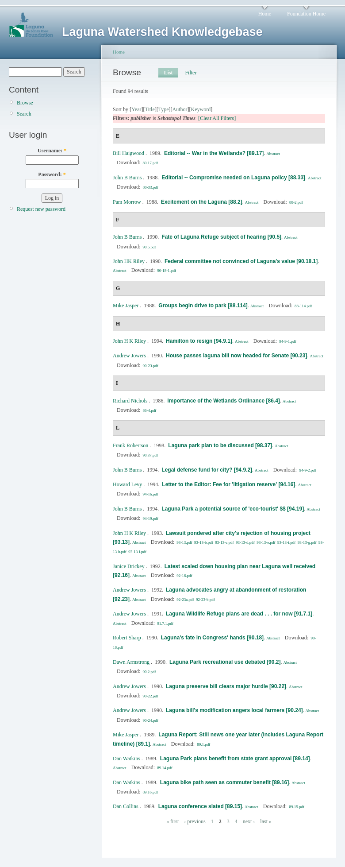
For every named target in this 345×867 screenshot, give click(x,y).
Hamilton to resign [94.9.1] (199, 341)
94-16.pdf (150, 494)
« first (172, 821)
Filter (190, 73)
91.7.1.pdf (165, 623)
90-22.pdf (150, 696)
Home (264, 14)
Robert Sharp (127, 638)
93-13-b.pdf (203, 542)
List (168, 73)
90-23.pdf (150, 366)
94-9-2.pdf (307, 470)
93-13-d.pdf (245, 542)
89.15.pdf (296, 807)
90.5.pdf (149, 247)
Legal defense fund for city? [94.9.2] (206, 470)
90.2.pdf (149, 672)
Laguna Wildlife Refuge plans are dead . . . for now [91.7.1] (239, 614)
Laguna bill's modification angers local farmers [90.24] (234, 710)
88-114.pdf (303, 306)
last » (266, 821)
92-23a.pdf (185, 599)
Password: (51, 174)
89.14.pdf (164, 768)
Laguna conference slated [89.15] (200, 806)
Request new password (41, 209)
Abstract (273, 153)
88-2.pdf (296, 202)
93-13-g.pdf (307, 542)
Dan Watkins (126, 758)
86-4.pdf (150, 410)
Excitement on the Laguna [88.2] (201, 202)
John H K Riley (129, 341)
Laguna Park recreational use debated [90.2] (224, 662)
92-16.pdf (184, 575)
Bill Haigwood (128, 153)
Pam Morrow (127, 202)
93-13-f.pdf (286, 542)
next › (249, 821)
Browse (25, 103)
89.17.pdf (150, 163)
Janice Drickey (129, 566)
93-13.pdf (184, 542)
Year (136, 109)
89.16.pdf (150, 792)
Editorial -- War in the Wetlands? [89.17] (214, 153)
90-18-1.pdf (166, 270)
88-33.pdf (150, 187)
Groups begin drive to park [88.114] (202, 305)
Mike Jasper (125, 305)
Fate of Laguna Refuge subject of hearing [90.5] (221, 237)
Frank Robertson (130, 445)
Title (149, 109)
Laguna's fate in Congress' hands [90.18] (212, 638)
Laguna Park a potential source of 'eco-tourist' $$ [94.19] (232, 509)
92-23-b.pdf (205, 599)
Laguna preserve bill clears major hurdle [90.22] (226, 686)
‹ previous (194, 821)
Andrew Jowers (129, 355)
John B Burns (127, 177)
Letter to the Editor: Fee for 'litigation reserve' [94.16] (228, 484)
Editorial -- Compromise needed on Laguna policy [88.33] (233, 177)
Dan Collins (125, 806)
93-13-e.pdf (266, 542)
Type (163, 109)
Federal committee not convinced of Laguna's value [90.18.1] (241, 261)
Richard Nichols (130, 401)
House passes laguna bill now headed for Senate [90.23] (236, 355)
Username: (52, 150)
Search (24, 114)
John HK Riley (129, 261)
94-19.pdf (150, 518)
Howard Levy (127, 484)
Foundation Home (306, 14)
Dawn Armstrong (131, 662)
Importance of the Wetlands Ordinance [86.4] (223, 401)
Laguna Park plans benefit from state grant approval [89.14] (235, 758)
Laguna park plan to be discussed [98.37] (220, 445)
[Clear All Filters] (217, 118)
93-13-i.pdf (137, 552)
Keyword (201, 109)
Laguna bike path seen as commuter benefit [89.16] (224, 782)
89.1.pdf (203, 744)
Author (180, 109)
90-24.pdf (150, 720)
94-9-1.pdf (287, 341)
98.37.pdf (150, 455)
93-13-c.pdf (224, 542)
